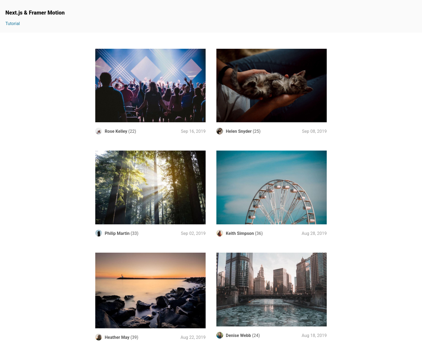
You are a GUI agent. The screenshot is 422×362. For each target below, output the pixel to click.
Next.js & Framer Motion (35, 12)
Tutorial (12, 23)
